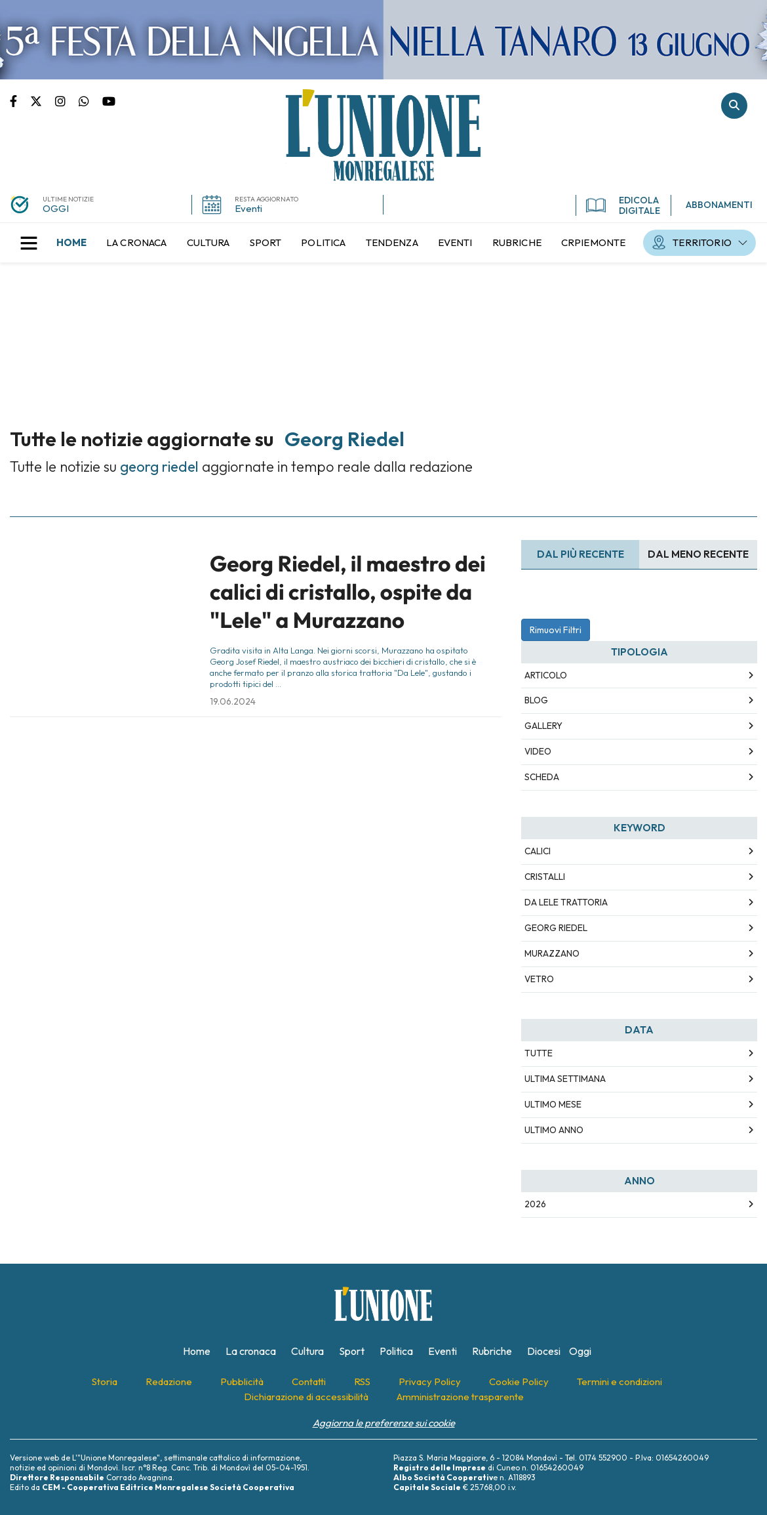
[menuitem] (71, 242)
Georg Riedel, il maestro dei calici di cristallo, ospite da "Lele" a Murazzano (348, 592)
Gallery (543, 726)
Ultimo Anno (553, 1130)
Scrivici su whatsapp (90, 100)
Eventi (248, 208)
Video (537, 751)
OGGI (56, 208)
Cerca (734, 106)
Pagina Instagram (67, 100)
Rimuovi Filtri (555, 630)
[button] (29, 242)
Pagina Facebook (20, 100)
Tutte (538, 1053)
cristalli (544, 876)
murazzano (552, 953)
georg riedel (555, 928)
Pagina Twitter (42, 100)
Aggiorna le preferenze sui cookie (384, 1423)
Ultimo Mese (552, 1104)
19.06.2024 (233, 701)
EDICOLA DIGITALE (623, 205)
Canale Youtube (108, 100)
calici (537, 851)
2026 (535, 1204)
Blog (536, 700)
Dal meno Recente (698, 554)
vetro (539, 979)
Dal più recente (580, 554)
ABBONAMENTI (719, 205)
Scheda (541, 777)
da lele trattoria (566, 902)
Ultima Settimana (565, 1079)
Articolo (545, 675)
